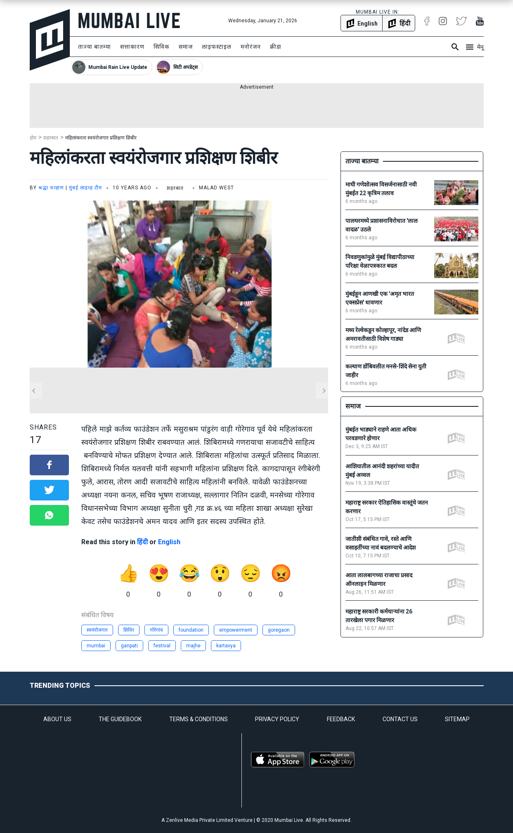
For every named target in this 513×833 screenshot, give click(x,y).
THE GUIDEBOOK (120, 719)
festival (162, 646)
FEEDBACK (341, 719)
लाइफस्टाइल (217, 46)
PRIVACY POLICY (277, 719)
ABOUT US (57, 719)
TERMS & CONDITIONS (198, 719)
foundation (191, 630)
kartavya (226, 646)
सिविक (162, 46)
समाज (186, 46)
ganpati (129, 646)
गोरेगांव (156, 630)
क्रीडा (275, 46)
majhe (193, 646)
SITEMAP (457, 719)
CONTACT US (400, 719)
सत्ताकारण (132, 46)
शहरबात (50, 138)
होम (33, 138)
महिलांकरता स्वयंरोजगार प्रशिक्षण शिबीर (101, 138)
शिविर (128, 630)
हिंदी (142, 542)
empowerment (235, 630)
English (169, 542)
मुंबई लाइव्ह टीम (85, 188)
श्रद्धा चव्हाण (51, 188)
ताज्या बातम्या (94, 46)
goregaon (279, 630)
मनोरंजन (251, 46)
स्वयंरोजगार (97, 630)
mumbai (96, 646)
